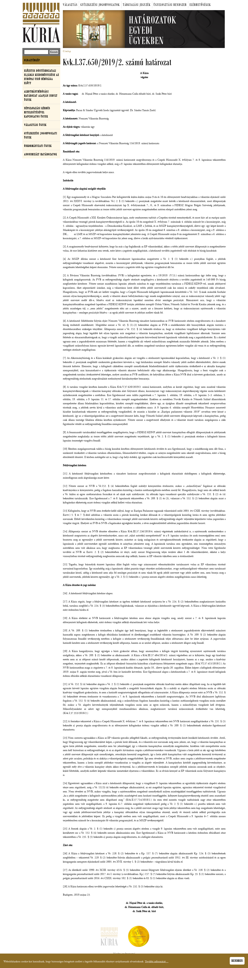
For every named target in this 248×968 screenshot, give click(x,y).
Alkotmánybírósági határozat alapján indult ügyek (41, 96)
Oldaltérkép (32, 60)
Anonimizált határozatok (40, 154)
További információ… (156, 963)
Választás (70, 5)
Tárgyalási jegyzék (137, 5)
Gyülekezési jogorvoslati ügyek (40, 135)
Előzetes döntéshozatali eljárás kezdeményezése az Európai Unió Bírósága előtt (41, 77)
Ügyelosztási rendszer (170, 5)
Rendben (237, 962)
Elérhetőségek (200, 5)
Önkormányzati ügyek (38, 146)
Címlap (67, 51)
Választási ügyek (35, 125)
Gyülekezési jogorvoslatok (100, 5)
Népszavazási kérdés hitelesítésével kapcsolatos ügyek (37, 112)
